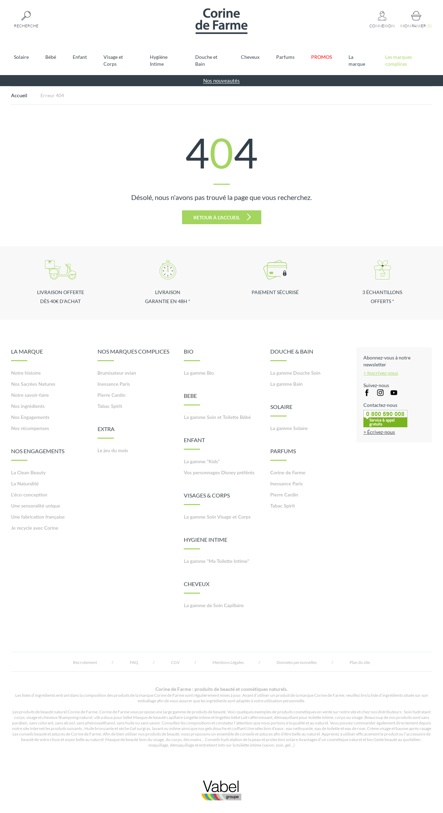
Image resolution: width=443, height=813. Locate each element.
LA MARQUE (27, 354)
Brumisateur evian (117, 373)
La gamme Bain (286, 384)
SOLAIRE (281, 410)
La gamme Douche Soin (295, 373)
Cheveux (250, 57)
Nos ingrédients (28, 406)
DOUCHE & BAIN (291, 354)
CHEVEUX (196, 587)
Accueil (19, 95)
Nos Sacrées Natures (33, 384)
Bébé (50, 57)
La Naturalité (25, 483)
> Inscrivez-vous (380, 373)
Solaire (21, 57)
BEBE (192, 398)
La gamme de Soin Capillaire (214, 605)
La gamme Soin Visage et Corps (217, 517)
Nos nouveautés (221, 80)
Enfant (80, 57)
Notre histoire (26, 373)
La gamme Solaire (289, 428)
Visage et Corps (113, 60)
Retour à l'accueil (222, 216)
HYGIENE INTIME (205, 542)
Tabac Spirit (110, 406)
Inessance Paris (114, 384)
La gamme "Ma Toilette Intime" (216, 561)
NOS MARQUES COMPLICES (133, 354)
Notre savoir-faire (30, 395)
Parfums (285, 57)
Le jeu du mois (113, 450)
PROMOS (321, 57)
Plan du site (360, 662)
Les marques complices (398, 60)
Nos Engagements (30, 417)
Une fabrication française (38, 517)
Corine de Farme (288, 472)
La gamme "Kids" (202, 461)
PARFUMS (283, 454)
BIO (192, 354)
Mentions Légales (228, 662)
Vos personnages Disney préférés (219, 472)
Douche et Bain (206, 60)
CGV (175, 662)
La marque (357, 60)
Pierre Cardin (112, 395)
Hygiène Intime (159, 60)
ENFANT (194, 443)
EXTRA (106, 432)
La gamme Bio (199, 373)
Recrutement (85, 662)
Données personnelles (297, 662)
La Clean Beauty (28, 472)
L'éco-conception (29, 494)
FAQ (134, 662)
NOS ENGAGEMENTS (37, 454)
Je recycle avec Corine (34, 528)
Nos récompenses (30, 428)
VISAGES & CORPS (207, 498)
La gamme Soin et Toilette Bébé (217, 417)
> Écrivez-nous (379, 432)
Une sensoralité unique (35, 506)
